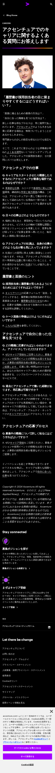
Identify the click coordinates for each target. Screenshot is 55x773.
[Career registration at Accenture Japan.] (10, 607)
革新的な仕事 (12, 188)
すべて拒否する (27, 756)
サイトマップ (8, 691)
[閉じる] (51, 711)
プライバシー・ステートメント (16, 664)
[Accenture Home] (27, 4)
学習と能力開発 (29, 192)
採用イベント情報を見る (13, 702)
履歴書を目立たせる (31, 300)
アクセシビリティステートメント (17, 686)
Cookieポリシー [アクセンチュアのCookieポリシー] (41, 739)
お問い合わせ (8, 653)
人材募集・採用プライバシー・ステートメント (23, 669)
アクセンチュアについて (13, 648)
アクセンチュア (24, 126)
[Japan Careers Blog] (9, 15)
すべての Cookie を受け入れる (27, 748)
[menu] (3, 4)
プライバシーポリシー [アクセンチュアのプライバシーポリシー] (12, 742)
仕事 (18, 260)
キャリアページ (13, 292)
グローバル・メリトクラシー (15, 697)
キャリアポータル (18, 413)
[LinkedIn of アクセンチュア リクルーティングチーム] (49, 627)
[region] (27, 740)
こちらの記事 (12, 325)
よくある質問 (14, 151)
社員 (28, 264)
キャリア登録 (17, 442)
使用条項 (6, 675)
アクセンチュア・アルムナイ (15, 659)
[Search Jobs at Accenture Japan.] (16, 568)
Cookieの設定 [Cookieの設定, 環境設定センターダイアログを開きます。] (27, 765)
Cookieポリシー (9, 680)
